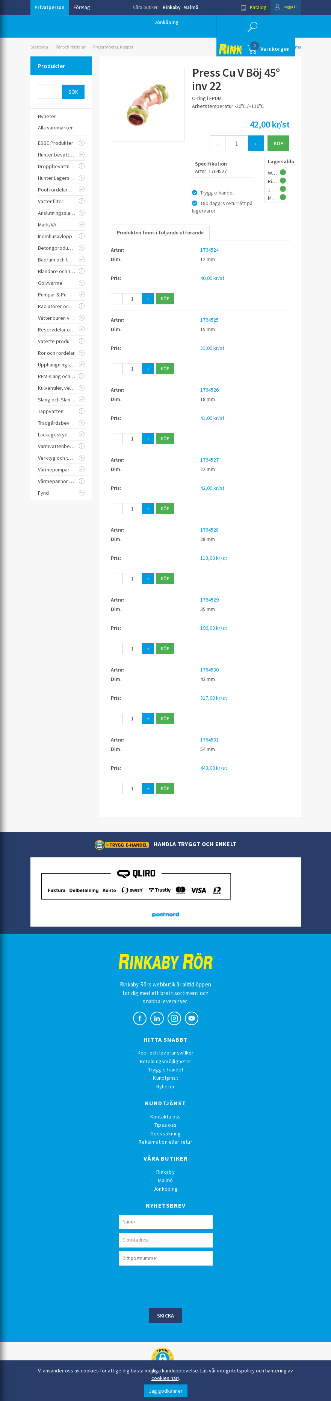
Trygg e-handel (165, 1069)
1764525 (209, 319)
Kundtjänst (165, 1077)
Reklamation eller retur (165, 1141)
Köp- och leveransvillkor (166, 1052)
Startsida (39, 47)
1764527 (209, 459)
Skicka (165, 1315)
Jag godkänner (166, 1390)
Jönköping (166, 22)
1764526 (209, 389)
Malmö (190, 7)
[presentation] (176, 1286)
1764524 (209, 249)
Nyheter (165, 1086)
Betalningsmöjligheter (165, 1061)
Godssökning (165, 1133)
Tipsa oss (165, 1124)
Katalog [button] (247, 7)
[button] (251, 26)
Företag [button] (82, 7)
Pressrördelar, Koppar (113, 47)
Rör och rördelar (71, 47)
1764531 (209, 739)
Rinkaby (171, 7)
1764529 (209, 599)
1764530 (209, 669)
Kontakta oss (165, 1116)
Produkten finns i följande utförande (160, 232)
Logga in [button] (283, 7)
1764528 (209, 529)
